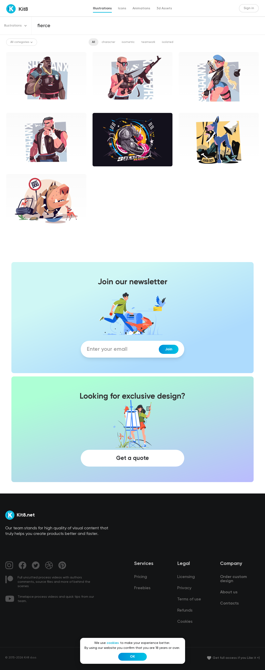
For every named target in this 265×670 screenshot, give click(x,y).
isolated (167, 42)
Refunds (185, 610)
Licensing (186, 577)
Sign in (249, 8)
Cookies (185, 622)
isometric (128, 42)
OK (132, 656)
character (108, 42)
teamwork (148, 42)
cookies (113, 643)
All (93, 42)
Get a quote (132, 458)
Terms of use (189, 599)
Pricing (140, 577)
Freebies (142, 588)
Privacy (184, 588)
